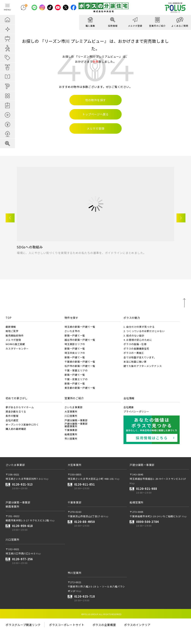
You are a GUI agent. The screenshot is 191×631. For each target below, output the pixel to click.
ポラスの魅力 (131, 318)
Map (46, 478)
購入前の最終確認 (16, 429)
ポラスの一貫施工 (133, 353)
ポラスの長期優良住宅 (136, 348)
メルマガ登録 (13, 340)
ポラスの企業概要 (104, 625)
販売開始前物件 (15, 335)
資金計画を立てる (16, 411)
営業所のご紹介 (74, 398)
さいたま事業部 (73, 407)
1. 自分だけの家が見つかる (139, 326)
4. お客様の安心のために (137, 340)
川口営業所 (71, 416)
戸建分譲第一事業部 (76, 420)
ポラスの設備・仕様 (135, 344)
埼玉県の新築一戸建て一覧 (80, 326)
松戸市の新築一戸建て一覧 (80, 366)
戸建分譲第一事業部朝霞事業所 (76, 425)
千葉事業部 (71, 430)
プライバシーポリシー (136, 411)
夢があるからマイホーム (20, 407)
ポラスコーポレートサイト (66, 625)
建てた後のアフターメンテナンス (142, 366)
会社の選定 (12, 420)
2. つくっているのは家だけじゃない (144, 331)
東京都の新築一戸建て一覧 (80, 388)
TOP (8, 318)
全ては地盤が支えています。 (139, 357)
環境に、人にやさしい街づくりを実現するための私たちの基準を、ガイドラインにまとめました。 (81, 253)
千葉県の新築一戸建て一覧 (80, 361)
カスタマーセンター (17, 348)
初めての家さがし (17, 398)
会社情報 (128, 398)
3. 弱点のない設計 (133, 335)
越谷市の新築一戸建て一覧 (80, 340)
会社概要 (128, 407)
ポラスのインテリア (137, 625)
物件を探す (71, 318)
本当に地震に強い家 (135, 361)
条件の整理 (12, 416)
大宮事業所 (71, 411)
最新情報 (11, 326)
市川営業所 (71, 438)
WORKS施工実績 (15, 344)
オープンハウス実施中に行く (22, 424)
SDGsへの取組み (30, 246)
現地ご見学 (12, 331)
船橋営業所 (71, 434)
